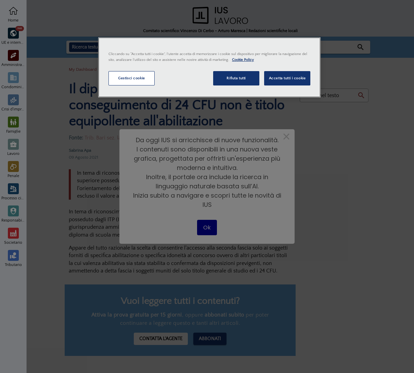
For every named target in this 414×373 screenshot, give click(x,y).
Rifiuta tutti (236, 78)
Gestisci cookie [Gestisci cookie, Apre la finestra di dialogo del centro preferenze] (131, 78)
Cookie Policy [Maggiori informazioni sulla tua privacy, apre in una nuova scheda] (243, 59)
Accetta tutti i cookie (287, 78)
